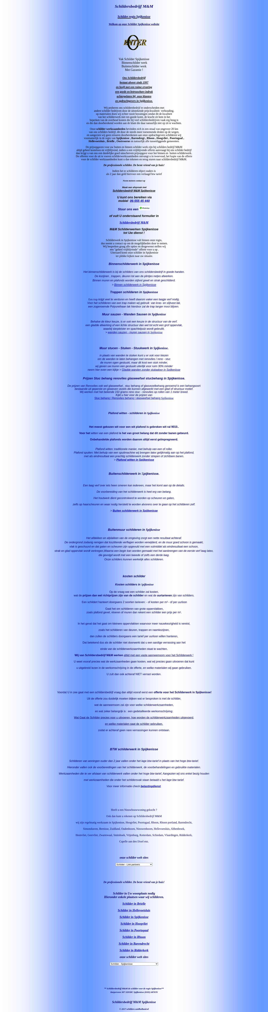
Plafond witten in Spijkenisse (135, 459)
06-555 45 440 (140, 201)
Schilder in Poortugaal (133, 930)
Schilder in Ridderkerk (133, 950)
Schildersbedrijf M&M (134, 222)
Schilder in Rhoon (134, 937)
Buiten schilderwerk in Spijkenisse (135, 510)
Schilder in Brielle (134, 903)
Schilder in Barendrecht (134, 943)
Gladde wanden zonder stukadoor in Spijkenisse (151, 369)
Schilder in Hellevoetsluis (134, 910)
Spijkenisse (156, 332)
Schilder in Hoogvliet (134, 923)
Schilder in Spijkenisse (133, 917)
